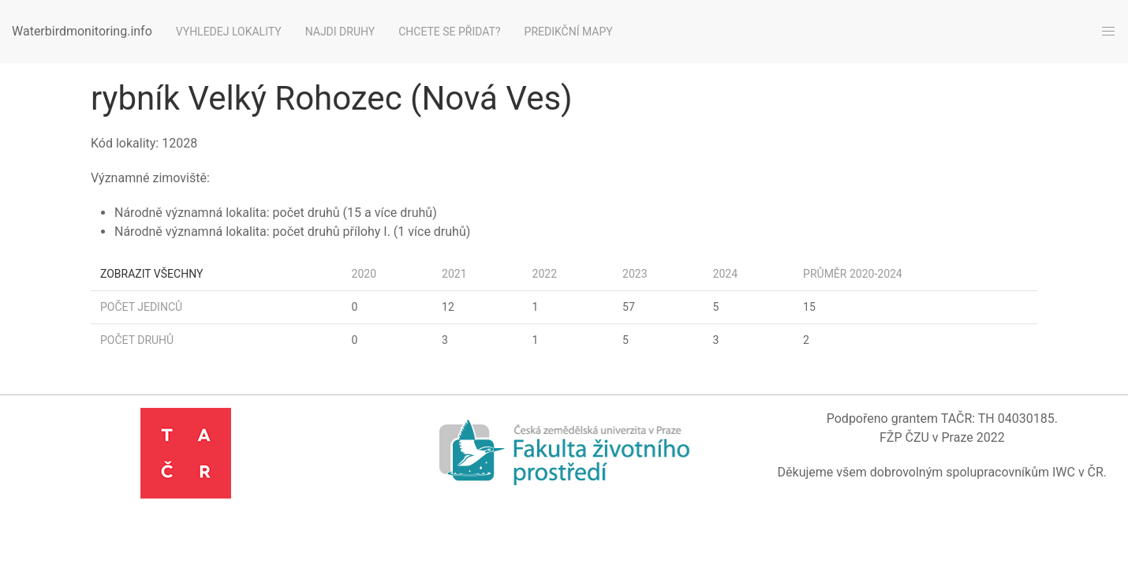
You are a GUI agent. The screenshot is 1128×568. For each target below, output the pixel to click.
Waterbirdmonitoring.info (82, 31)
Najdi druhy (340, 31)
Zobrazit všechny (151, 273)
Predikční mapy (569, 31)
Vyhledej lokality (229, 31)
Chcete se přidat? (449, 31)
